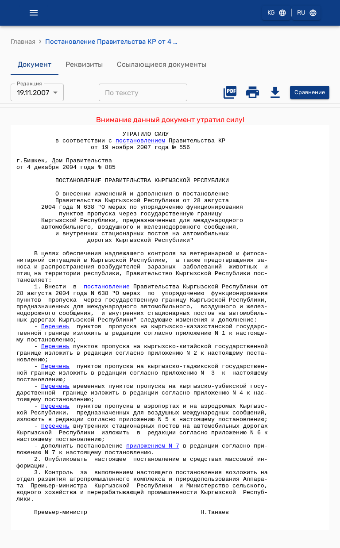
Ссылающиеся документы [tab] (161, 64)
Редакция (29, 83)
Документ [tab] (34, 64)
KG (276, 13)
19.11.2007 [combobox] (33, 92)
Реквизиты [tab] (84, 64)
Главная (23, 42)
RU (306, 13)
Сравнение (309, 93)
